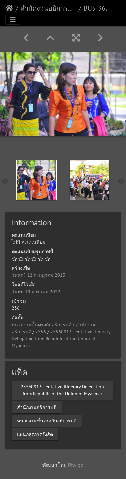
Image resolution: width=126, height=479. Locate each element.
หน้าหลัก (9, 8)
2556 (40, 332)
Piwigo (76, 465)
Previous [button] (5, 181)
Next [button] (121, 181)
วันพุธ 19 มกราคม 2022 (36, 292)
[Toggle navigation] (12, 20)
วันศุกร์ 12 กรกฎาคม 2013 (38, 275)
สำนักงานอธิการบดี (48, 8)
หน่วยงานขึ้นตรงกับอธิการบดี (41, 325)
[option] (36, 180)
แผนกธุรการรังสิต (35, 434)
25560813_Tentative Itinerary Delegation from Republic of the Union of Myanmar (61, 338)
